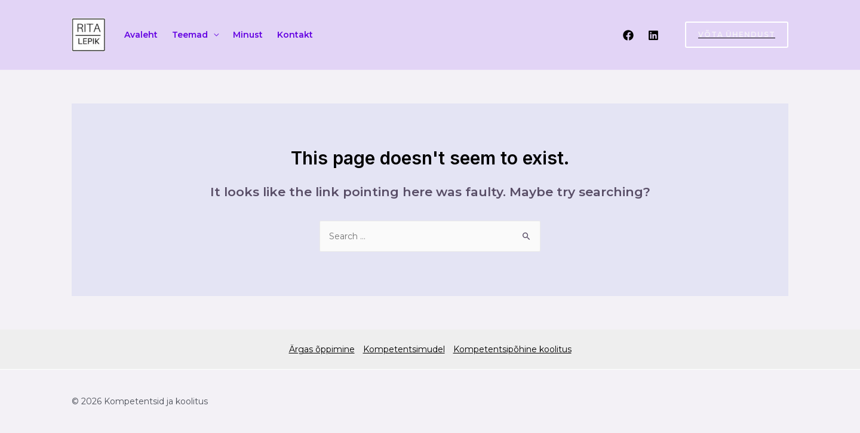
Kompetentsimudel (404, 349)
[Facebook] (628, 35)
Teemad (190, 34)
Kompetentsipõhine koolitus (512, 349)
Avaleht (141, 34)
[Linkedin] (653, 35)
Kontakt (295, 34)
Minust (248, 34)
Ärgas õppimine (322, 349)
